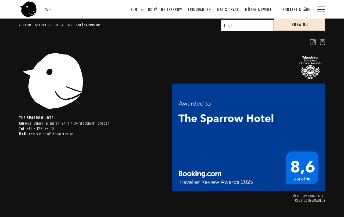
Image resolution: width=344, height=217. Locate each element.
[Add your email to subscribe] (247, 25)
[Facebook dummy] (313, 41)
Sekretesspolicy (49, 25)
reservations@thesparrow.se (51, 133)
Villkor (25, 25)
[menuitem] (134, 9)
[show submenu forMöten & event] (277, 9)
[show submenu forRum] (142, 9)
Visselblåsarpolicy (84, 25)
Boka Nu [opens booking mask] (300, 24)
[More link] (319, 9)
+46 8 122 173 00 (40, 128)
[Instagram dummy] (322, 41)
